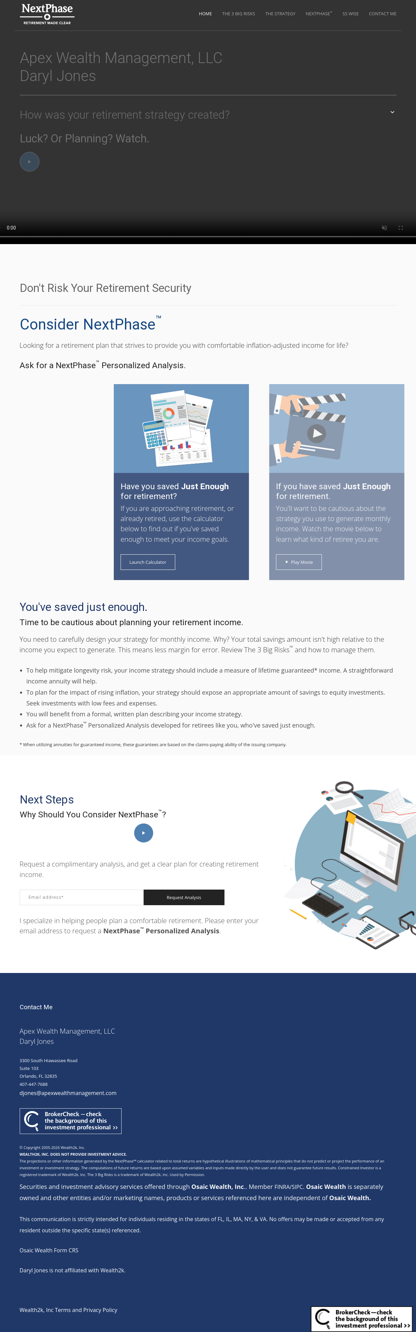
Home (205, 14)
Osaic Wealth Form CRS (49, 1250)
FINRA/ (283, 1187)
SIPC (297, 1187)
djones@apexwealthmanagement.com (68, 1093)
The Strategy (280, 14)
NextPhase (319, 13)
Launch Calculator (143, 562)
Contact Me (382, 14)
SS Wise (351, 14)
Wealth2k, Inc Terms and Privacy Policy (68, 1310)
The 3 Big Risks (238, 14)
